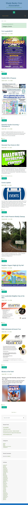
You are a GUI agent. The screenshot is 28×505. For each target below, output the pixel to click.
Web (11, 147)
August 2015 (5, 497)
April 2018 (4, 484)
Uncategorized (5, 447)
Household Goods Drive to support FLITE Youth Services (12, 432)
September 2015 (5, 496)
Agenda (4, 443)
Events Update (6, 182)
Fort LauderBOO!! (7, 31)
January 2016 (5, 492)
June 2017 (4, 488)
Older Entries (14, 412)
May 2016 (4, 490)
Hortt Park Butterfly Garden (7, 434)
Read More (4, 73)
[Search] (14, 16)
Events (4, 71)
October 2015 (5, 495)
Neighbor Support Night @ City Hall (13, 265)
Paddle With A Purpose (9, 78)
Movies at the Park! (8, 371)
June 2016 (4, 489)
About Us (9, 456)
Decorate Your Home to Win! (10, 145)
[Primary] (14, 12)
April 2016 (4, 491)
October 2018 (5, 483)
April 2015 (4, 499)
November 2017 (5, 486)
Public (12, 33)
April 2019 (4, 481)
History (4, 445)
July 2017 (4, 487)
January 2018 (5, 485)
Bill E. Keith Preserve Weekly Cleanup (13, 216)
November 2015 (5, 494)
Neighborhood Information (7, 446)
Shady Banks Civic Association (14, 4)
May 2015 (4, 498)
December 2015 (5, 493)
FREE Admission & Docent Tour (11, 329)
